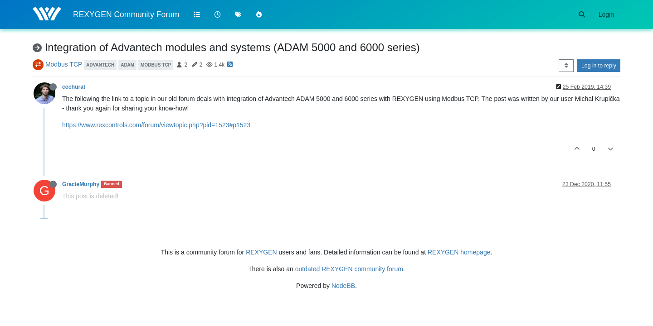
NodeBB (343, 285)
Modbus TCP (63, 64)
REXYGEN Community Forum (126, 14)
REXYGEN (261, 252)
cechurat (73, 87)
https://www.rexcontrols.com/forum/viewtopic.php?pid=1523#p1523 (156, 125)
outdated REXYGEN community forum (349, 269)
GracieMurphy (80, 184)
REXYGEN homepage (459, 252)
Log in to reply (598, 65)
